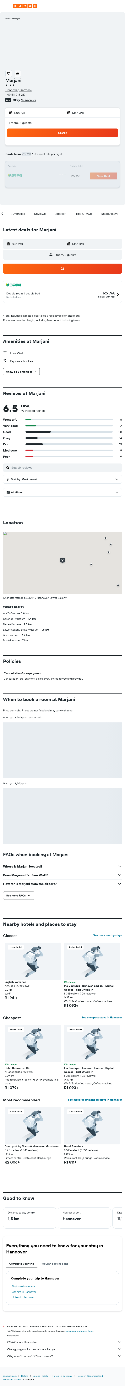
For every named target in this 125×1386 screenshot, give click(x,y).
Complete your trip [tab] (21, 1263)
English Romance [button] (15, 982)
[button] (6, 6)
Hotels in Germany (62, 1375)
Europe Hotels (40, 1375)
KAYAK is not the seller (64, 1342)
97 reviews (28, 100)
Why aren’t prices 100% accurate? (64, 1356)
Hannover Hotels (12, 1379)
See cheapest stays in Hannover (101, 1017)
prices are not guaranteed (79, 1330)
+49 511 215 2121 (15, 94)
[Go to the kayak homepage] (25, 6)
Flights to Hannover (23, 1286)
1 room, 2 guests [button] (20, 123)
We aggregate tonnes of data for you (64, 1349)
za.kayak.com (10, 1375)
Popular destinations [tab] (54, 1263)
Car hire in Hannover (24, 1292)
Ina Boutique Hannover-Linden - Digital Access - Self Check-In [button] (89, 987)
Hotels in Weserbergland (90, 1375)
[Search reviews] (66, 467)
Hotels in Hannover (23, 1297)
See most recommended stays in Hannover (95, 1099)
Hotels (24, 1375)
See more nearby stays (107, 935)
